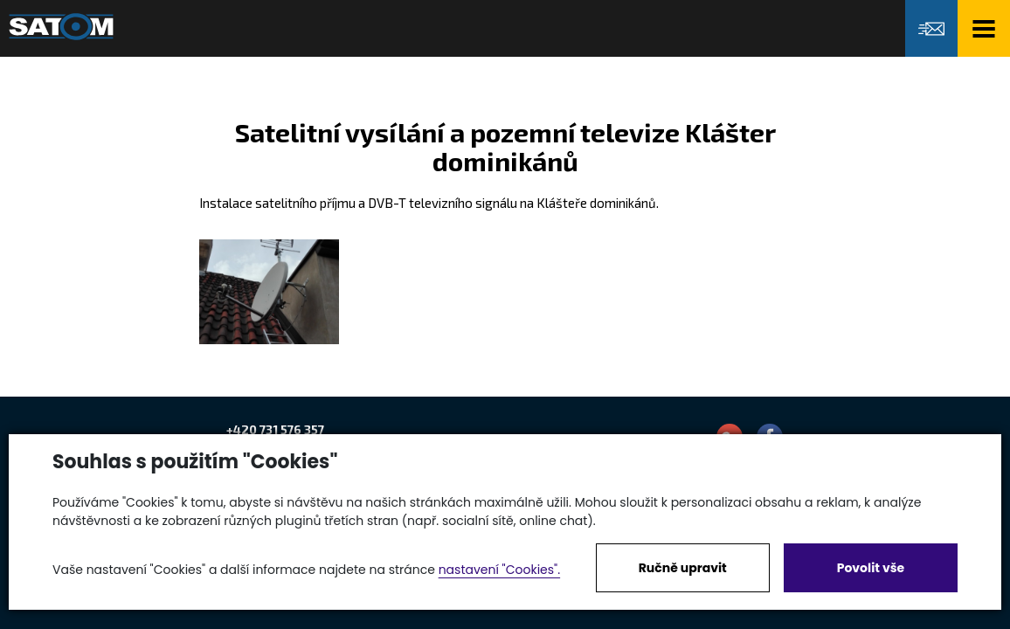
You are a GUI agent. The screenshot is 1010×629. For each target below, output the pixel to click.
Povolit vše (870, 568)
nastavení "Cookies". (499, 569)
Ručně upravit (683, 568)
